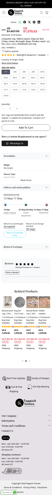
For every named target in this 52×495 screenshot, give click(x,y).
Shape (7, 164)
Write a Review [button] (12, 272)
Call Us (5, 437)
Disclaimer (42, 487)
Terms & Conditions (13, 487)
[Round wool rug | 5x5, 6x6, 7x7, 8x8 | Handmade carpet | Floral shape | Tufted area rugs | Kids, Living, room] (8, 302)
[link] (41, 12)
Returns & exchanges (13, 223)
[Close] (49, 3)
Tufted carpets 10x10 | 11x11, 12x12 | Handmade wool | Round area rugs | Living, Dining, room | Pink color (44, 312)
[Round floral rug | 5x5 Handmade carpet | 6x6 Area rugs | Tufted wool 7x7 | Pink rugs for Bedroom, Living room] (32, 302)
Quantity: (6, 104)
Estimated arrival (11, 194)
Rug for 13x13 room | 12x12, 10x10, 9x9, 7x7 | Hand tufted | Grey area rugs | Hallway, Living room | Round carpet (19, 312)
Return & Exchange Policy (15, 234)
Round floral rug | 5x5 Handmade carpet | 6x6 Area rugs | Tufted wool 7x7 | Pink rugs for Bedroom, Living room (32, 312)
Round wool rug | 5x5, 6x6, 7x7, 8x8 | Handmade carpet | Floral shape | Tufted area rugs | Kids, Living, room (7, 312)
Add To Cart (26, 127)
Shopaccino (18, 492)
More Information (10, 63)
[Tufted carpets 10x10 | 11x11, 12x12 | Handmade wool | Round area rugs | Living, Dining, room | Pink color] (44, 302)
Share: (14, 22)
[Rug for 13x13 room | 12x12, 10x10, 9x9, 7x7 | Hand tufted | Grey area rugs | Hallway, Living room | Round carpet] (20, 302)
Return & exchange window (35, 224)
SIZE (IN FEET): (8, 67)
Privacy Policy (29, 487)
